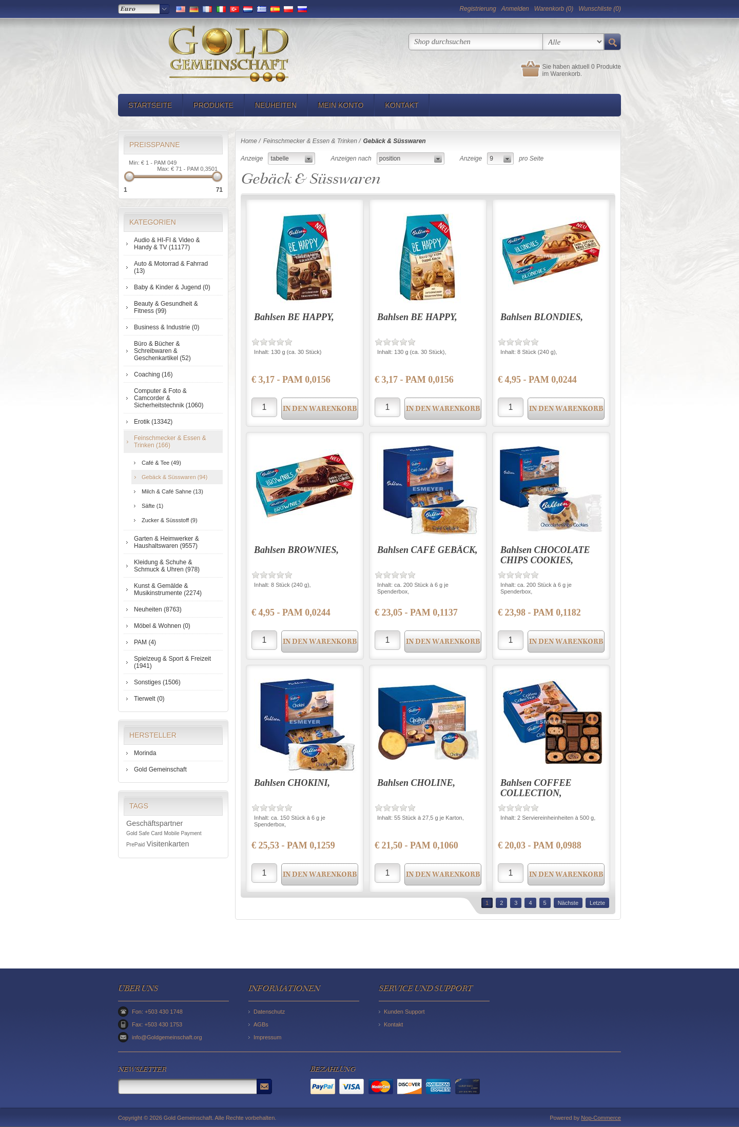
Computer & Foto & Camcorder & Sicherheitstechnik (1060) (168, 398)
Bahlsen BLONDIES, (541, 317)
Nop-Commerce (601, 1118)
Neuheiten (276, 105)
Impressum (267, 1037)
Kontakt (401, 105)
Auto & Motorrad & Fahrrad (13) (171, 267)
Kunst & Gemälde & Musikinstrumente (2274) (168, 589)
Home (249, 141)
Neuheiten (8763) (158, 609)
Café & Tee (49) (161, 463)
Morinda (145, 753)
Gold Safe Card (144, 833)
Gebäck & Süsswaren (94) (174, 477)
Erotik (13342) (153, 421)
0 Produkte (606, 66)
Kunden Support (404, 1012)
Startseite (150, 105)
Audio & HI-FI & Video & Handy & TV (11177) (167, 243)
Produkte (213, 105)
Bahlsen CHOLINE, (416, 783)
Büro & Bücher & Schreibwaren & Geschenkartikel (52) (162, 351)
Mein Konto (340, 105)
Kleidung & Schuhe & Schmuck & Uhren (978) (167, 566)
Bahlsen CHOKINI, (292, 783)
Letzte (597, 903)
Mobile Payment (183, 833)
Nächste (568, 903)
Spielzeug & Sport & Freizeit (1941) (172, 662)
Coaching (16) (153, 374)
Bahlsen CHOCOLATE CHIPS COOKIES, (545, 555)
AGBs (261, 1024)
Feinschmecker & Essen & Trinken (310, 141)
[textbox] (476, 41)
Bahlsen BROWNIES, (296, 550)
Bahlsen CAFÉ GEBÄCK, (427, 550)
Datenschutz (269, 1012)
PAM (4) (145, 642)
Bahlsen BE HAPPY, (294, 317)
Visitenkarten (168, 844)
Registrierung (477, 8)
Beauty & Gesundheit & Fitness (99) (166, 307)
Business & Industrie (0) (166, 327)
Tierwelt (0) (149, 698)
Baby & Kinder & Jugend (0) (172, 287)
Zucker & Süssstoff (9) (170, 520)
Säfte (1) (152, 506)
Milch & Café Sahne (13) (172, 491)
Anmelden (515, 8)
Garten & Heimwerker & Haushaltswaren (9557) (166, 542)
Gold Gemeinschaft (160, 769)
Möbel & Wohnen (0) (162, 625)
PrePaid (135, 844)
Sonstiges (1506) (157, 682)
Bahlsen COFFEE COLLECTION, (536, 788)
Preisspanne (154, 145)
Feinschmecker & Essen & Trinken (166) (170, 441)
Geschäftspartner (154, 823)
